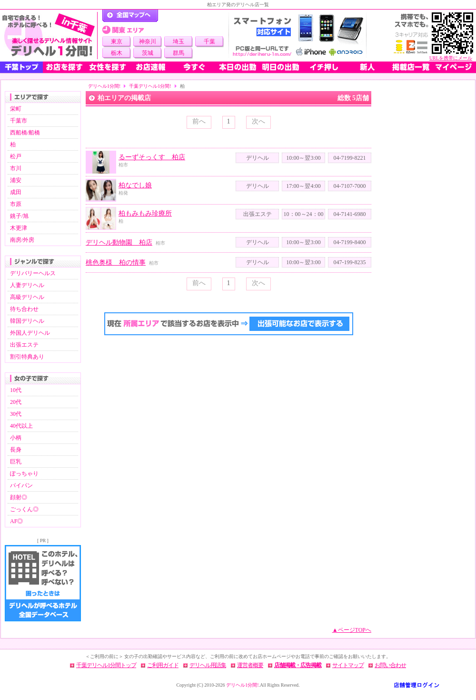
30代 (15, 414)
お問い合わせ (390, 665)
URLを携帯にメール (450, 58)
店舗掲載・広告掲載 (297, 665)
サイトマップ (348, 665)
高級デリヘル (27, 297)
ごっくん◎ (24, 509)
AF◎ (16, 521)
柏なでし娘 (135, 185)
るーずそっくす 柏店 (152, 157)
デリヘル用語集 (207, 665)
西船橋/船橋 (25, 132)
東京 (116, 41)
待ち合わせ (24, 309)
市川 (15, 168)
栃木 (116, 53)
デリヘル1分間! (104, 86)
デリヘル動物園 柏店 (119, 242)
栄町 (15, 108)
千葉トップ (21, 67)
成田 (15, 192)
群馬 (178, 53)
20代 (15, 402)
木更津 (18, 228)
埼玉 (178, 41)
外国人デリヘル (30, 332)
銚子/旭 (19, 216)
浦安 (15, 180)
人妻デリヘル (27, 285)
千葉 (209, 41)
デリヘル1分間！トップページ (130, 16)
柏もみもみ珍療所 (145, 213)
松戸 (15, 156)
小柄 (15, 437)
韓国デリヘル (27, 321)
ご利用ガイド (162, 665)
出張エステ (24, 344)
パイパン (21, 485)
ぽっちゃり (24, 473)
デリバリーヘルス (33, 273)
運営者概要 (250, 665)
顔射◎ (18, 497)
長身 (15, 449)
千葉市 (18, 120)
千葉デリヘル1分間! (150, 86)
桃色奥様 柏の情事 (116, 262)
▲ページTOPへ (351, 630)
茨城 (147, 53)
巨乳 (15, 461)
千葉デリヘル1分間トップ (106, 665)
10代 (15, 390)
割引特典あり (27, 356)
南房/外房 (22, 240)
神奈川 (147, 41)
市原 (15, 204)
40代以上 (21, 425)
